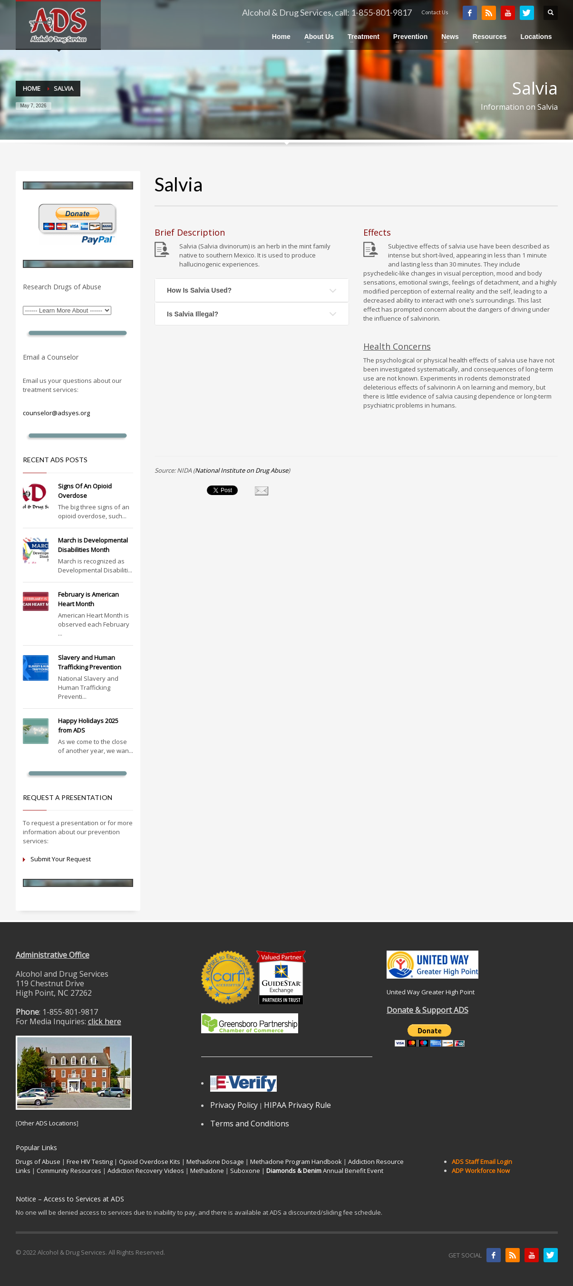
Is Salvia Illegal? (192, 314)
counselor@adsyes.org (56, 413)
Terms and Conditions (249, 1123)
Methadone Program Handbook (296, 1161)
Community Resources (69, 1170)
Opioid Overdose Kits (149, 1161)
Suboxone (245, 1170)
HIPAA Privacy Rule (297, 1105)
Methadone (207, 1170)
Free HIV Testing (90, 1161)
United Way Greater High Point (431, 992)
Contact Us (434, 12)
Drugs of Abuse (38, 1161)
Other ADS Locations (47, 1123)
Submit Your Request (60, 859)
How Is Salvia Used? (199, 290)
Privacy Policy (234, 1105)
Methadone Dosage (215, 1161)
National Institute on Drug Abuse (241, 470)
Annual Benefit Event (324, 1170)
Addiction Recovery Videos (145, 1170)
